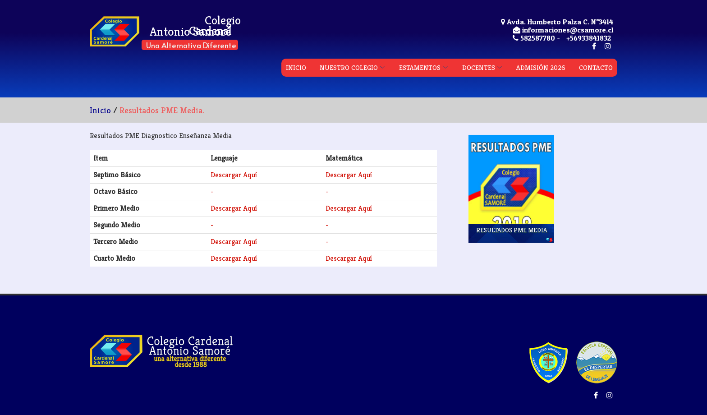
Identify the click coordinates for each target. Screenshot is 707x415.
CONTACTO (596, 67)
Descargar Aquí (234, 175)
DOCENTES (478, 67)
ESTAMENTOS (420, 67)
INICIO (296, 67)
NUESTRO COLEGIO (349, 67)
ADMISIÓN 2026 (540, 67)
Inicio (100, 110)
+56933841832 (588, 37)
